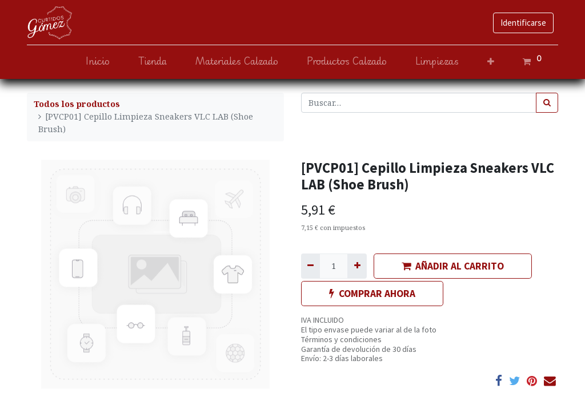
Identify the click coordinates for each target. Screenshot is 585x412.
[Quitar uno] (310, 265)
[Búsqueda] (547, 103)
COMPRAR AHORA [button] (372, 293)
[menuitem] (97, 61)
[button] (490, 61)
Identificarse (523, 22)
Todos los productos (77, 103)
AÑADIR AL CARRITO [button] (453, 266)
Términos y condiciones (341, 339)
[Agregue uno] (356, 265)
